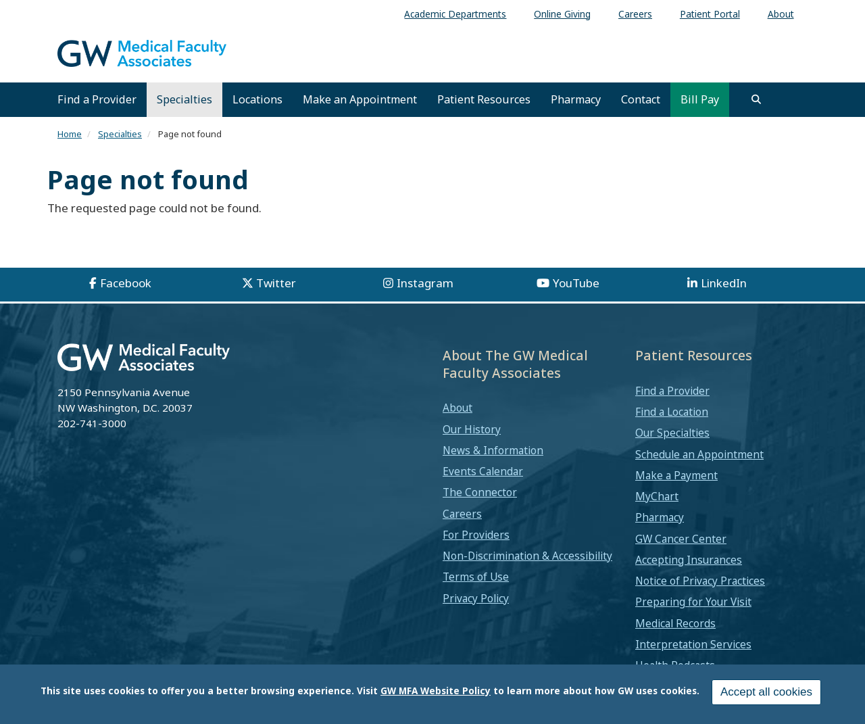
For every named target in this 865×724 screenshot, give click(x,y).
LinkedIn (724, 283)
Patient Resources (483, 99)
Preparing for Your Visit (693, 601)
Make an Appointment (360, 99)
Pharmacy (576, 99)
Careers (462, 514)
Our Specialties (672, 432)
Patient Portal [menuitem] (710, 13)
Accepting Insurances (688, 559)
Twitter (276, 283)
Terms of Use (476, 576)
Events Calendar (483, 471)
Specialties (184, 99)
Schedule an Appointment (699, 454)
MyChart (656, 496)
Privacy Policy (476, 598)
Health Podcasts (675, 665)
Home (69, 134)
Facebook (125, 283)
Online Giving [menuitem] (562, 13)
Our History (472, 429)
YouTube (576, 283)
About (457, 407)
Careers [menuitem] (635, 13)
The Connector (480, 492)
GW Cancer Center (680, 539)
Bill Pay (700, 99)
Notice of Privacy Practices (700, 580)
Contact (640, 99)
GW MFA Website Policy (435, 695)
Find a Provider (97, 99)
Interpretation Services (693, 644)
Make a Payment (676, 475)
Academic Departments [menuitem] (455, 13)
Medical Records (675, 623)
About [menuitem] (781, 13)
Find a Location (671, 411)
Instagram (425, 283)
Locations (257, 99)
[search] (756, 99)
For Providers (476, 534)
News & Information (493, 450)
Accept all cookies (766, 696)
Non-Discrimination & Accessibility (527, 555)
